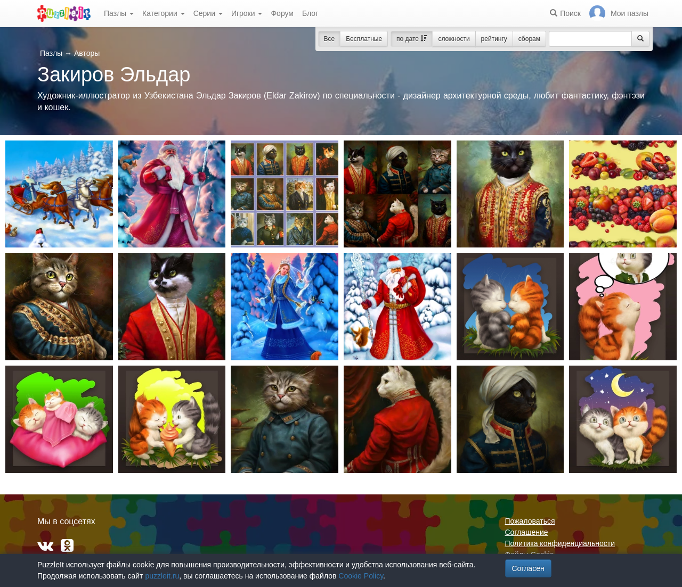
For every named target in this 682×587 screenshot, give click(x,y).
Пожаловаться (530, 521)
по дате (411, 39)
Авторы (87, 53)
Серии (208, 13)
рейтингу (494, 39)
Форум (282, 13)
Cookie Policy (360, 576)
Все (329, 39)
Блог (310, 13)
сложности (453, 39)
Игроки (247, 13)
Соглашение (526, 532)
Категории (163, 13)
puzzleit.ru (162, 576)
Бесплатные (364, 39)
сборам (529, 39)
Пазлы (119, 13)
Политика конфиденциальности (560, 543)
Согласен (528, 568)
